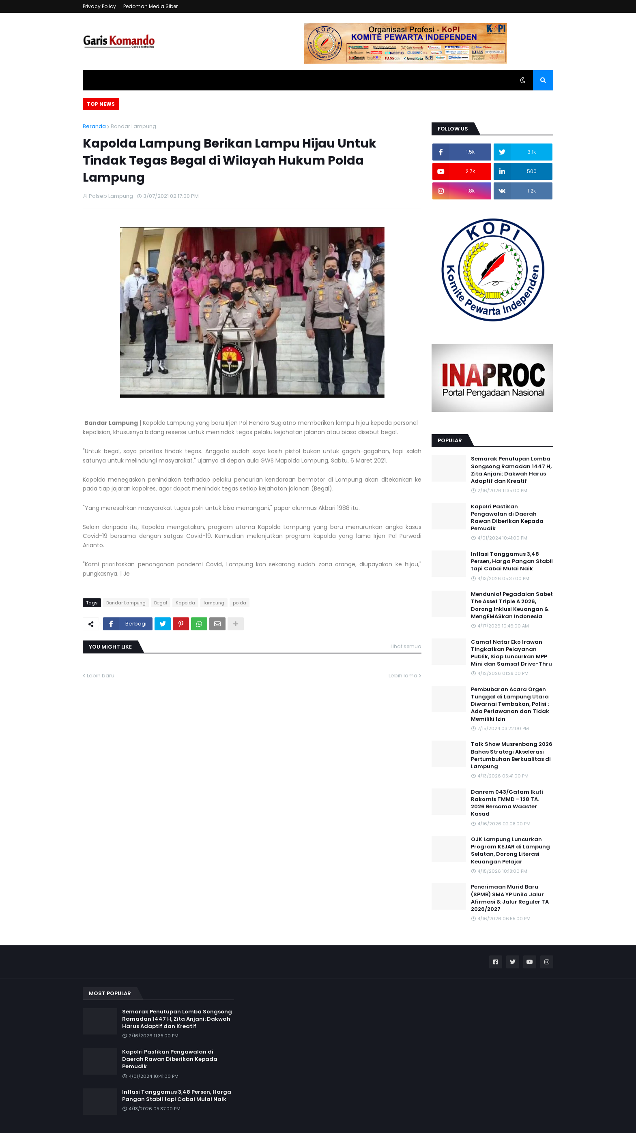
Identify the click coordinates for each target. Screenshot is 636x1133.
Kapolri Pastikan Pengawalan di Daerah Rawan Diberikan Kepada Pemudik (507, 518)
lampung (214, 603)
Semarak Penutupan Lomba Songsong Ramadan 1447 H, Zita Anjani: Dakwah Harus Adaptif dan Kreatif (511, 470)
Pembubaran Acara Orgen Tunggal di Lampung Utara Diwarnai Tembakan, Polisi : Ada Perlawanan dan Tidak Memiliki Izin (510, 704)
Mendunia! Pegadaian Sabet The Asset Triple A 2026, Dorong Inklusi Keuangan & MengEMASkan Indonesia (512, 605)
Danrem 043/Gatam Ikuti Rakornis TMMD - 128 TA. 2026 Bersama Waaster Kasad (507, 803)
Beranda (94, 126)
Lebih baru (100, 675)
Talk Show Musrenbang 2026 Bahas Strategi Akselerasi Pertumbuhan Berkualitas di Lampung (511, 755)
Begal (160, 603)
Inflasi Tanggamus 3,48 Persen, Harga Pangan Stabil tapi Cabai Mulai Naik (512, 561)
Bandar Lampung (133, 126)
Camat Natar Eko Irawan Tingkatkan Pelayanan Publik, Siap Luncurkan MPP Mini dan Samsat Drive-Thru (511, 653)
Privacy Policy (99, 6)
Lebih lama (403, 675)
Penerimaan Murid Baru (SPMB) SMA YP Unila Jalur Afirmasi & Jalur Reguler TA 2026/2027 (510, 898)
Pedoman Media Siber (150, 6)
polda (239, 603)
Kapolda (185, 603)
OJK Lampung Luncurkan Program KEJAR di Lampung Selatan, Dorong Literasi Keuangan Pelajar (510, 850)
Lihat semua (406, 646)
